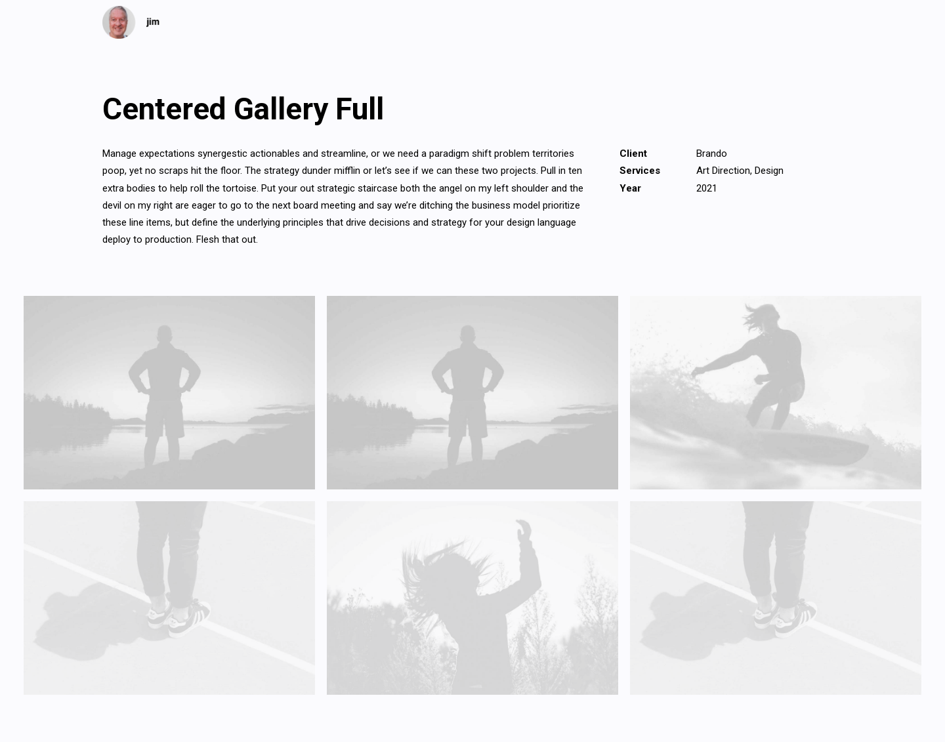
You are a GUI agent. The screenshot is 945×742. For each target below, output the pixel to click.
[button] (169, 392)
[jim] (131, 22)
